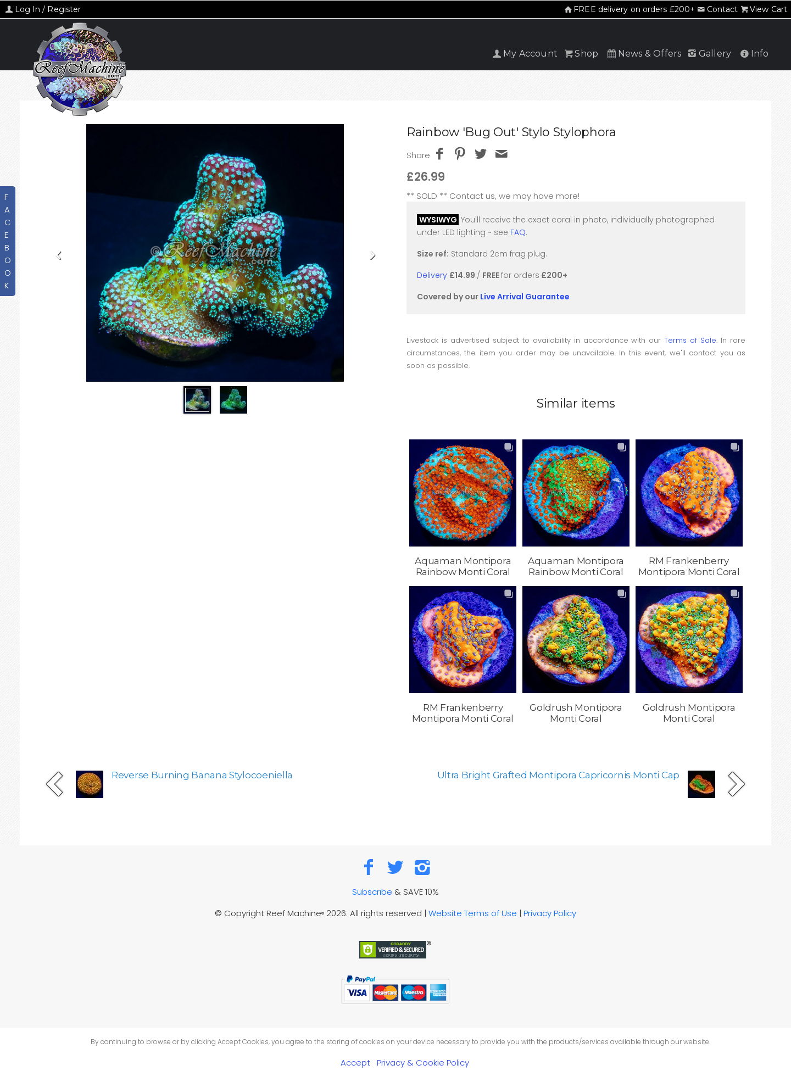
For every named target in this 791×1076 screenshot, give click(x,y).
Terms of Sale (690, 340)
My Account (524, 53)
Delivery (432, 275)
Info (753, 53)
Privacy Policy (549, 913)
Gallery (708, 53)
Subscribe (372, 891)
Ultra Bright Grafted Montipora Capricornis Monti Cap (558, 775)
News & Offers (643, 53)
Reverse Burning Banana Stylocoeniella (202, 775)
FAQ (518, 232)
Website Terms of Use (472, 913)
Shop (580, 53)
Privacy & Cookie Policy (423, 1062)
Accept (355, 1062)
